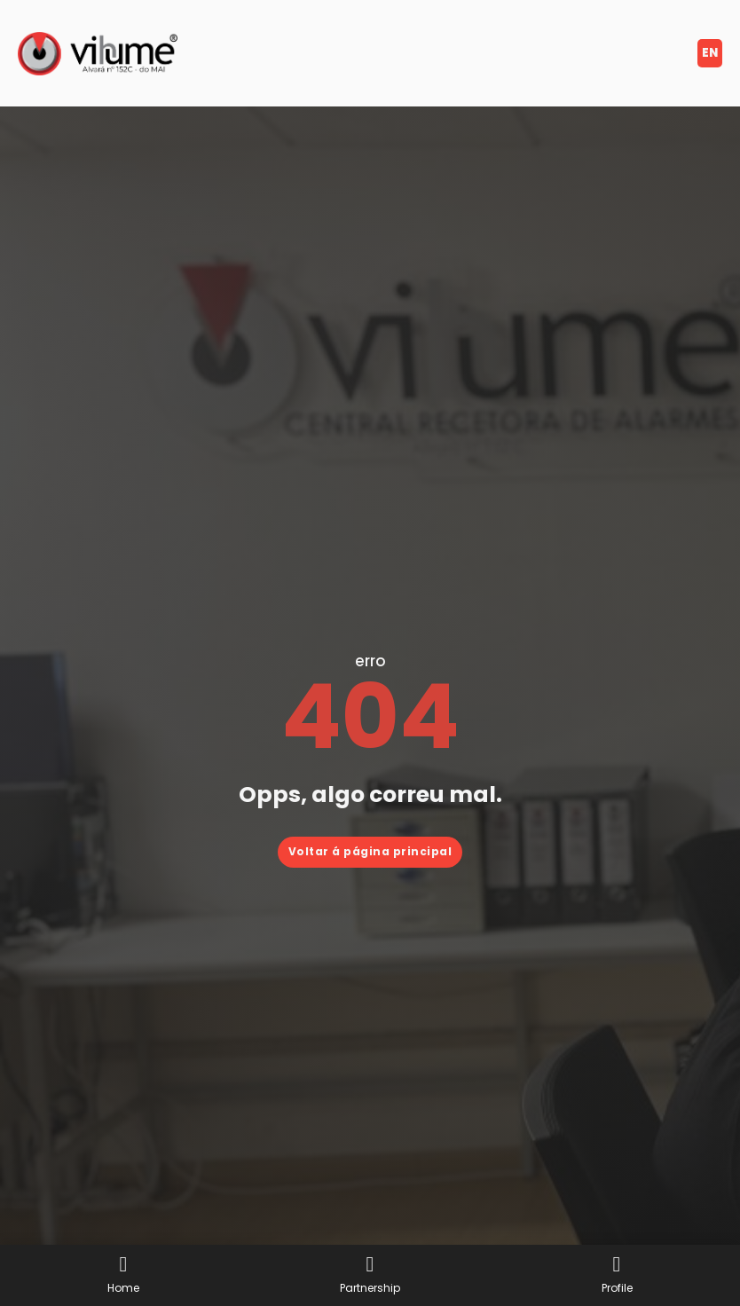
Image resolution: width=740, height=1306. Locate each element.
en (710, 52)
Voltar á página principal (370, 851)
